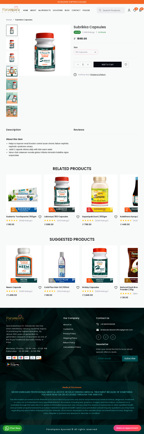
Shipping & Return (98, 74)
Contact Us (68, 329)
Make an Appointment (127, 428)
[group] (11, 30)
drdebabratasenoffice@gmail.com (114, 329)
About (33, 10)
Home (25, 10)
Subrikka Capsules (23, 19)
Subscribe (129, 358)
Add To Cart (107, 64)
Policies (86, 10)
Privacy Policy (69, 333)
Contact (76, 10)
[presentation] (117, 370)
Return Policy (69, 342)
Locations (58, 10)
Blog (67, 10)
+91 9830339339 (105, 324)
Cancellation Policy (72, 347)
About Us (67, 324)
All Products (44, 10)
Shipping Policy (70, 338)
